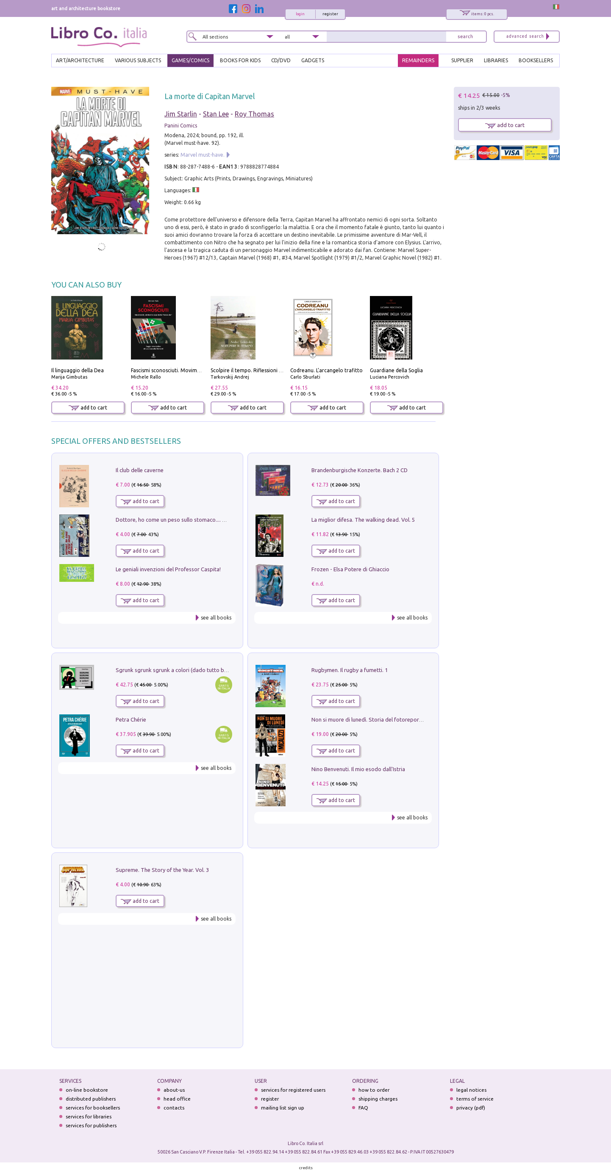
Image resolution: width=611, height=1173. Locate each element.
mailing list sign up (282, 1107)
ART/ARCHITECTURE (80, 60)
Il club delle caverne (140, 470)
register (330, 14)
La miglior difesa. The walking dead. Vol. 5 (363, 520)
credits (306, 1167)
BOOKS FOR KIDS (240, 60)
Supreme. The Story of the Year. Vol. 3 (162, 870)
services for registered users (293, 1090)
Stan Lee (216, 114)
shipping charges (377, 1098)
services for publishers (91, 1125)
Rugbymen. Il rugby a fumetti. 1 (349, 670)
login (300, 14)
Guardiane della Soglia (396, 370)
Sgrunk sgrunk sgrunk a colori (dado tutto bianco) (177, 670)
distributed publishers (91, 1098)
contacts (174, 1107)
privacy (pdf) (470, 1107)
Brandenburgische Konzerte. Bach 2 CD (359, 470)
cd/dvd (281, 60)
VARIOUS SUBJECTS (138, 60)
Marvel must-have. (203, 155)
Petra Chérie (131, 719)
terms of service (475, 1098)
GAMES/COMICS (190, 60)
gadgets (312, 60)
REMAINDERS (418, 60)
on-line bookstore (87, 1090)
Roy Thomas (254, 114)
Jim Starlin (180, 114)
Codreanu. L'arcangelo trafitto (326, 370)
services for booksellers (93, 1107)
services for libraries (88, 1116)
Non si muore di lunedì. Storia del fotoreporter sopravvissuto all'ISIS (395, 719)
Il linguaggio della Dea (77, 370)
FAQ (363, 1107)
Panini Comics (180, 125)
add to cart (88, 407)
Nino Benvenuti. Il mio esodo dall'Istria (358, 769)
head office (177, 1098)
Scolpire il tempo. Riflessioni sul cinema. (258, 370)
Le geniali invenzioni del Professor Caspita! (168, 569)
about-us (174, 1090)
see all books (216, 617)
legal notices (471, 1090)
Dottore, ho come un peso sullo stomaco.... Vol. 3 (176, 520)
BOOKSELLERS (536, 60)
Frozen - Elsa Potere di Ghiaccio (350, 569)
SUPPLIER (462, 60)
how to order (373, 1090)
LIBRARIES (496, 60)
